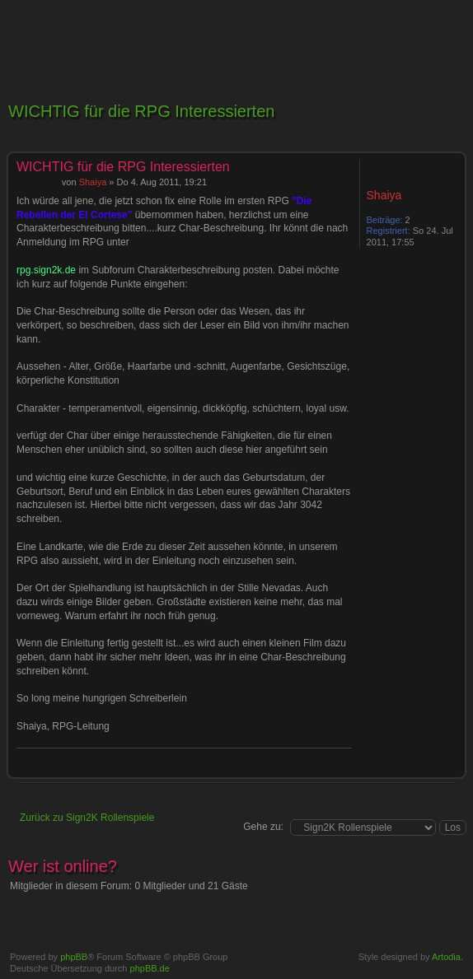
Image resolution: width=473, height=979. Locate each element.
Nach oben (452, 768)
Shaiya (93, 182)
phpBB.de (150, 968)
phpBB (73, 957)
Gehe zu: (263, 826)
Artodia (446, 957)
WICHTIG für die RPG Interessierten (141, 111)
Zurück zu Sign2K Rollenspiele (87, 817)
